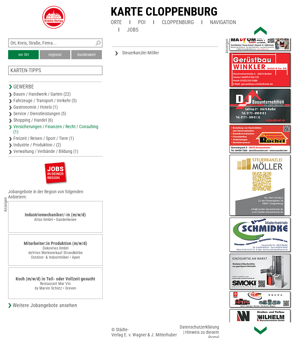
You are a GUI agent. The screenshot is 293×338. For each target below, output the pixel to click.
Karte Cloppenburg (164, 12)
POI (142, 22)
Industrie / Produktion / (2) (37, 144)
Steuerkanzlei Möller (140, 52)
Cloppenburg (178, 22)
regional (55, 54)
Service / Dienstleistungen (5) (39, 113)
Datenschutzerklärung (199, 327)
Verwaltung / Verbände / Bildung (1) (45, 151)
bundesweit (86, 54)
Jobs (132, 30)
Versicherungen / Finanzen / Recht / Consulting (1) (55, 129)
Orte (116, 22)
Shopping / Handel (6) (33, 120)
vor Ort (23, 54)
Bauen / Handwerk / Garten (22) (42, 94)
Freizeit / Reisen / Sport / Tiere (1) (43, 138)
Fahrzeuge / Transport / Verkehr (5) (45, 100)
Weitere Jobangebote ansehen (45, 305)
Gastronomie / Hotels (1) (35, 107)
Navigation (223, 22)
